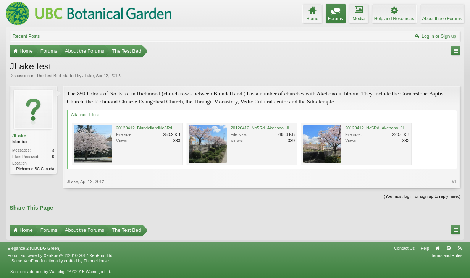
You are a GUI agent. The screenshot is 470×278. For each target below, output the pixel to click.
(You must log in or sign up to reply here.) (422, 196)
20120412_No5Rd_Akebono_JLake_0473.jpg (273, 128)
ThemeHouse (96, 261)
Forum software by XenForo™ (61, 255)
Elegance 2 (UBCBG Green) (34, 248)
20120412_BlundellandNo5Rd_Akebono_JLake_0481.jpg (169, 128)
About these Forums (442, 18)
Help (424, 248)
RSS (459, 248)
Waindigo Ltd (98, 271)
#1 (454, 181)
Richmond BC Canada (35, 169)
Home (437, 248)
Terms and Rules (446, 255)
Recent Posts (26, 36)
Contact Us (404, 248)
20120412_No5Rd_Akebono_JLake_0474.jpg (387, 128)
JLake (88, 75)
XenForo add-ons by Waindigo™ (40, 271)
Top (448, 248)
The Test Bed (48, 75)
